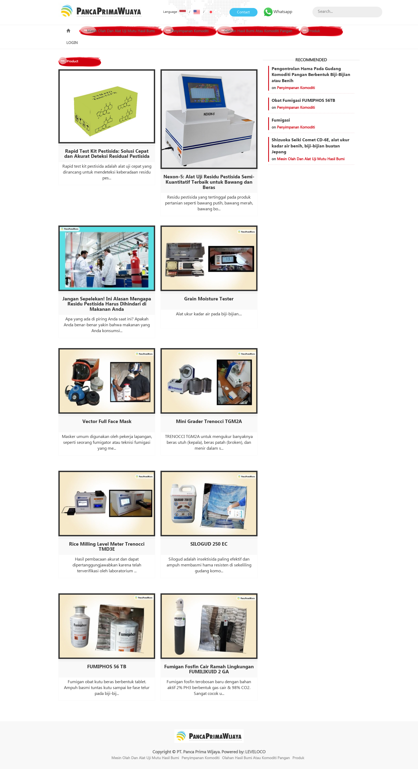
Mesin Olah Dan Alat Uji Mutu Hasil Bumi (121, 31)
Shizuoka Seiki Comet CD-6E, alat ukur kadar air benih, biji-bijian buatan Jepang (310, 146)
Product (72, 61)
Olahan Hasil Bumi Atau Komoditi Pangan (258, 31)
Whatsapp (277, 11)
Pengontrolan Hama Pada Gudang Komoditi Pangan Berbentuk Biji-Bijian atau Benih (311, 74)
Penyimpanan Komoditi (189, 31)
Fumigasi (281, 120)
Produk (314, 31)
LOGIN (72, 43)
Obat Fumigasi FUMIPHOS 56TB (303, 100)
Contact (243, 12)
